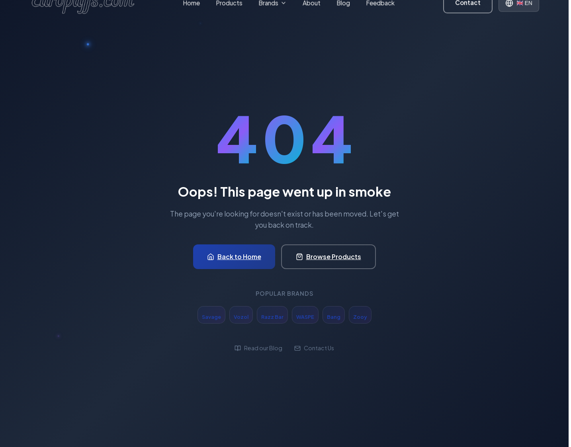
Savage (211, 317)
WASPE (305, 317)
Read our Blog (258, 347)
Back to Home (234, 256)
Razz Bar (272, 317)
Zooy (360, 317)
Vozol (241, 317)
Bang (333, 317)
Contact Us (314, 347)
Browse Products (328, 256)
